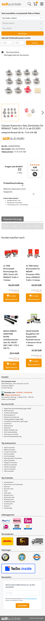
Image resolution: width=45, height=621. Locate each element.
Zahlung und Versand (11, 434)
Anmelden (22, 606)
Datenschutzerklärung (11, 417)
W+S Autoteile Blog (10, 432)
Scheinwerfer (8, 503)
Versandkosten (16, 291)
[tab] (13, 183)
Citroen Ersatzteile (10, 452)
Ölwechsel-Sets (9, 497)
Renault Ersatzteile (10, 464)
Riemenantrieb (9, 499)
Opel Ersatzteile (9, 460)
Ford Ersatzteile (9, 456)
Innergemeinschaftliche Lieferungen (16, 421)
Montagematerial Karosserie (16, 55)
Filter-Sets (7, 493)
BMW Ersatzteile (9, 449)
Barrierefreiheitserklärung (12, 436)
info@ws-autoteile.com (12, 395)
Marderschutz (8, 495)
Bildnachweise (9, 410)
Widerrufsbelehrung (10, 430)
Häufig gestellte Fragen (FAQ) (13, 419)
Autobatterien (8, 482)
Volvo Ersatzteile (9, 469)
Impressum (8, 423)
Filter (6, 491)
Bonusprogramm (9, 415)
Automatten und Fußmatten (13, 484)
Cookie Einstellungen (11, 413)
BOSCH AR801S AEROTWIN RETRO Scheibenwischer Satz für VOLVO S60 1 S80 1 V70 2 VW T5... (11, 339)
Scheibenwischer (9, 501)
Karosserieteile (12, 52)
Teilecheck (7, 428)
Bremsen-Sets (8, 488)
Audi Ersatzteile (9, 447)
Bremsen (7, 486)
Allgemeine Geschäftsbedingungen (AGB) (17, 408)
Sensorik (7, 506)
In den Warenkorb (11, 297)
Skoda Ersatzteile (10, 467)
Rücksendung (8, 425)
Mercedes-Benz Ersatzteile (13, 458)
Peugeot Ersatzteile (10, 462)
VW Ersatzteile (9, 471)
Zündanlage (8, 508)
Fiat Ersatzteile (9, 454)
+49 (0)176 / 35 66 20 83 (24, 392)
